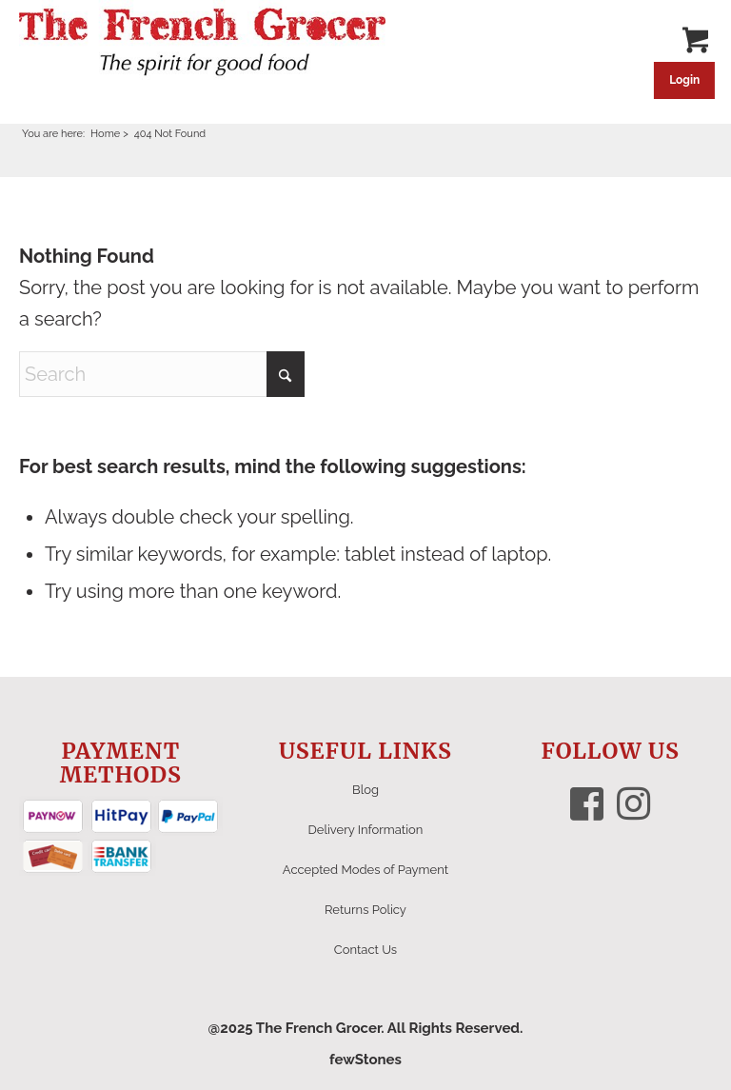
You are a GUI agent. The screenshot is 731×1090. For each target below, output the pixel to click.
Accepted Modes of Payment (365, 869)
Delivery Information (366, 829)
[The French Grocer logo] (202, 43)
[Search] (162, 374)
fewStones (365, 1059)
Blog (365, 790)
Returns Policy (365, 909)
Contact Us (365, 949)
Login (684, 80)
